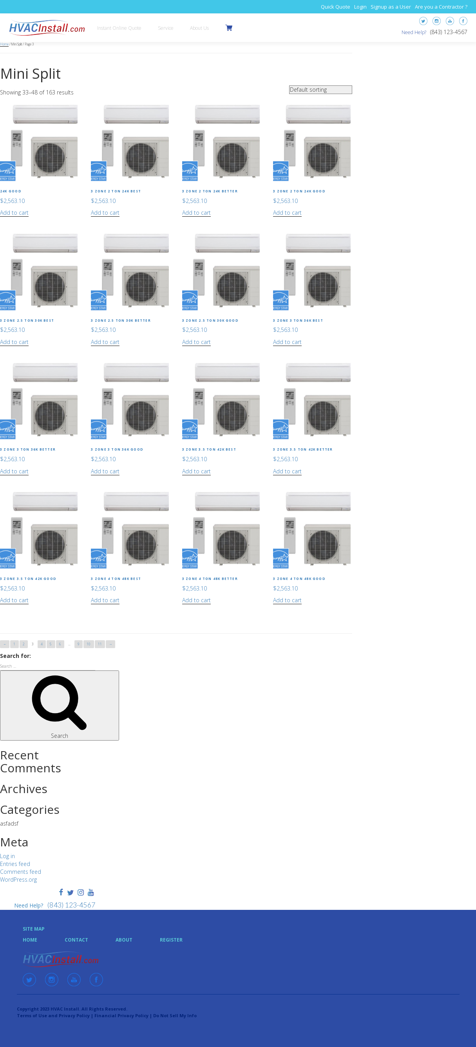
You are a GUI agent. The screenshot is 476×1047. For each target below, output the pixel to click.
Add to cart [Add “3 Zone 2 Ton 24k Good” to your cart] (287, 212)
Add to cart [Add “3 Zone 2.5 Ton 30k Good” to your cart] (196, 342)
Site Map (34, 929)
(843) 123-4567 (448, 32)
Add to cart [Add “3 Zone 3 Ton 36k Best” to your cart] (287, 342)
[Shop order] (320, 89)
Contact (76, 940)
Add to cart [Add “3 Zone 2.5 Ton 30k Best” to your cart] (14, 342)
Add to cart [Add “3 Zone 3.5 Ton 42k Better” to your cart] (287, 471)
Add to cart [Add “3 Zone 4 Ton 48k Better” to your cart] (196, 600)
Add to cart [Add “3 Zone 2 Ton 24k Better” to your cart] (196, 212)
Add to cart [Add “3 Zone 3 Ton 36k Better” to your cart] (14, 471)
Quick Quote (335, 6)
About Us (199, 28)
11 (100, 644)
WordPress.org (18, 879)
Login (360, 6)
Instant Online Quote (119, 28)
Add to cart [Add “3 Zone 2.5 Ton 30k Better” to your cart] (105, 342)
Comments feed (20, 871)
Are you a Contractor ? (441, 6)
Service (166, 28)
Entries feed (15, 864)
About (124, 940)
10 (88, 644)
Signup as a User (391, 6)
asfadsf (9, 823)
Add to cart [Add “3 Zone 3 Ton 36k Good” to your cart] (105, 471)
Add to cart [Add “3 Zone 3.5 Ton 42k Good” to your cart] (14, 600)
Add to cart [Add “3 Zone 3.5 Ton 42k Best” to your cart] (196, 471)
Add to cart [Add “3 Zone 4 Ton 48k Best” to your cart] (105, 600)
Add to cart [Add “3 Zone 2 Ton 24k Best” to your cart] (105, 212)
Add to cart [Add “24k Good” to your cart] (14, 212)
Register (171, 940)
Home (4, 44)
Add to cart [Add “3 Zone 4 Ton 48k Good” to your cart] (287, 600)
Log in (7, 856)
